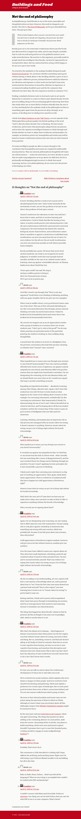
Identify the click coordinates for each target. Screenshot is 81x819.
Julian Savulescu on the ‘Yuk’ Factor (35, 118)
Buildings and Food (32, 5)
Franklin (27, 194)
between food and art (20, 74)
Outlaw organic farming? (22, 178)
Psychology (54, 171)
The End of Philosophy (36, 27)
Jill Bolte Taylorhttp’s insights (51, 706)
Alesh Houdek (33, 171)
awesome (24, 796)
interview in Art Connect (51, 714)
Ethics (48, 171)
